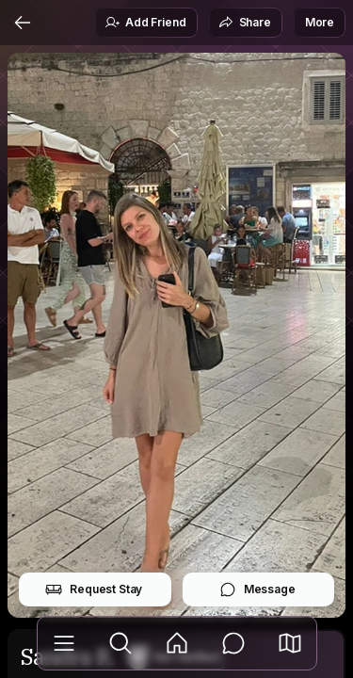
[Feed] (176, 643)
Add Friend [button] (144, 22)
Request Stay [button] (93, 589)
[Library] (64, 643)
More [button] (319, 22)
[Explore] (120, 643)
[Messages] (233, 643)
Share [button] (244, 22)
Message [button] (257, 589)
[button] (289, 643)
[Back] (23, 23)
